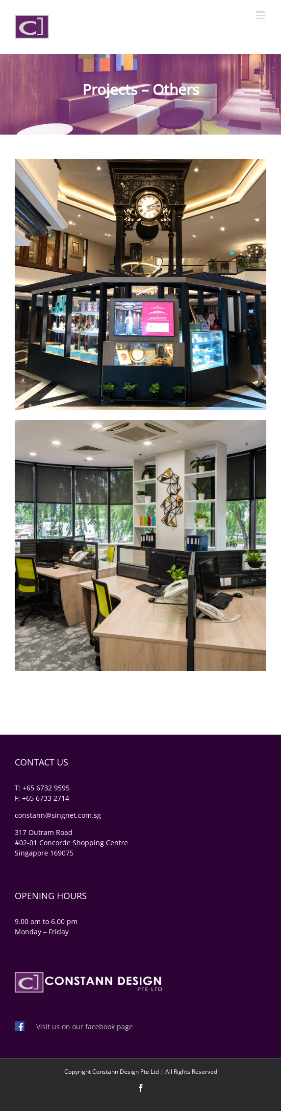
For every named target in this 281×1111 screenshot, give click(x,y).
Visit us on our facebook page (84, 1026)
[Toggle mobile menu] (261, 15)
